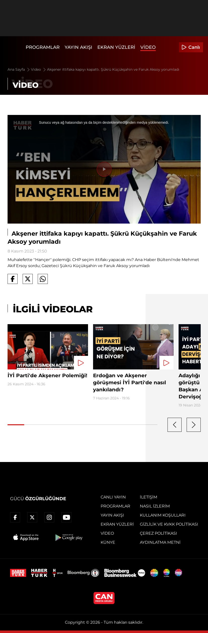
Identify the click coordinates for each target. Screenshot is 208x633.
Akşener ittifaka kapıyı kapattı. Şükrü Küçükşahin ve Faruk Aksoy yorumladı (113, 69)
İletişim (148, 497)
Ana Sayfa (19, 69)
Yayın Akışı (78, 47)
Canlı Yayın (113, 497)
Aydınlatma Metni (160, 542)
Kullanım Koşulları (163, 515)
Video (148, 47)
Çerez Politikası (158, 533)
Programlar (43, 47)
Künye (108, 542)
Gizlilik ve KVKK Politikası (169, 524)
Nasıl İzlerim (155, 506)
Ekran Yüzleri (116, 47)
